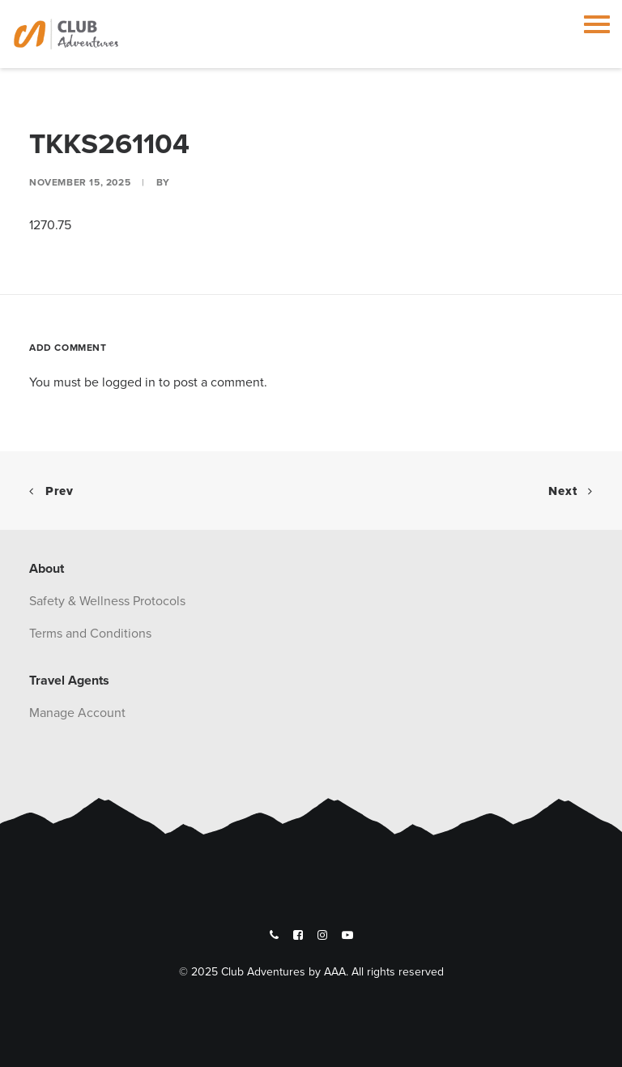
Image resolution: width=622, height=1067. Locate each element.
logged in (129, 382)
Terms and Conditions (90, 633)
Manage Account (77, 712)
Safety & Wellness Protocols (107, 600)
